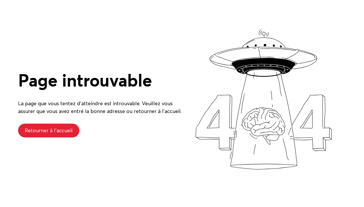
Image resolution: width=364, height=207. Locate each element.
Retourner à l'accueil (49, 130)
